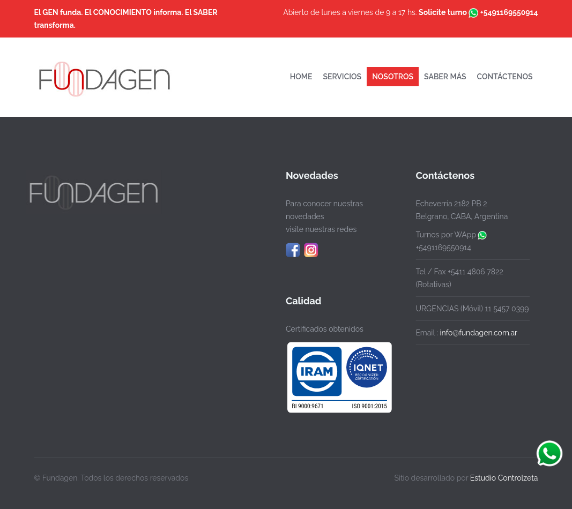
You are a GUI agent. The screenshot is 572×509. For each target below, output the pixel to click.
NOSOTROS (392, 76)
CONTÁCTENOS (505, 76)
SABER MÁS (445, 76)
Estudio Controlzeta (504, 477)
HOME (301, 76)
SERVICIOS (342, 76)
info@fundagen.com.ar (477, 332)
